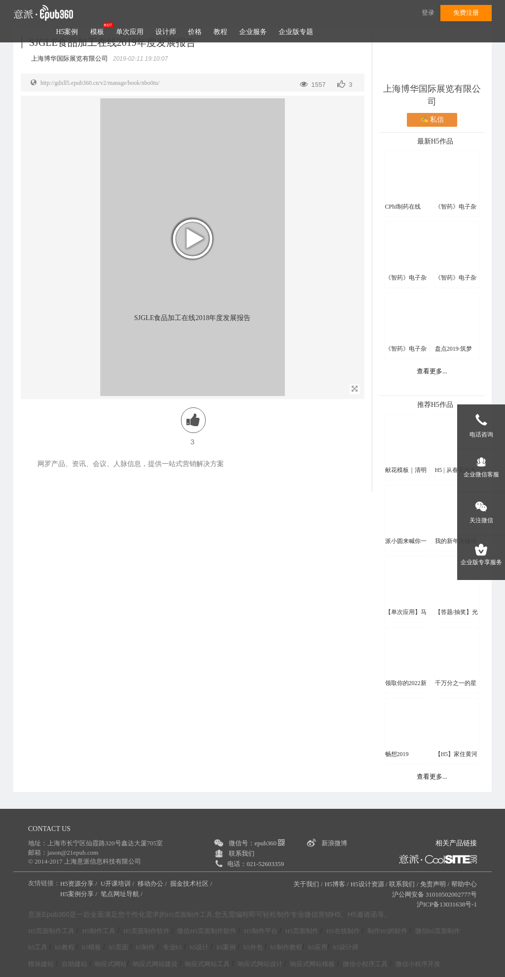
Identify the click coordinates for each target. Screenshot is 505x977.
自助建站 (74, 964)
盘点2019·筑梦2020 (453, 349)
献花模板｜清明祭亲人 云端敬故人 (406, 470)
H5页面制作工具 (189, 914)
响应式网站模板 (312, 964)
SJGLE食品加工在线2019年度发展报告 (112, 42)
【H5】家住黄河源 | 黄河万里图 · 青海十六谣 (456, 754)
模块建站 (41, 964)
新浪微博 (334, 843)
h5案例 (226, 947)
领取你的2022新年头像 (406, 683)
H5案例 (67, 32)
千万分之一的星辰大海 (455, 683)
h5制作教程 (286, 947)
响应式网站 (111, 964)
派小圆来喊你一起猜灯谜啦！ (406, 541)
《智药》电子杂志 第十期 (406, 349)
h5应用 (317, 947)
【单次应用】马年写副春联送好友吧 (406, 612)
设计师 (165, 32)
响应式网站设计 (260, 964)
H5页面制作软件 (146, 931)
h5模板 (91, 947)
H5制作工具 (98, 931)
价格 (195, 32)
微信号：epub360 (257, 843)
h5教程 (64, 947)
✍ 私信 (432, 119)
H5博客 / (337, 884)
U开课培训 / (118, 883)
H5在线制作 (343, 931)
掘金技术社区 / (192, 883)
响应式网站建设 (155, 964)
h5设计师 (346, 947)
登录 (428, 12)
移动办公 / (153, 883)
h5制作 (145, 947)
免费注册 (466, 12)
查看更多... (432, 371)
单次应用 (130, 32)
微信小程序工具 (365, 964)
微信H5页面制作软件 (206, 931)
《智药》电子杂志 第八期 (406, 278)
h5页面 (118, 947)
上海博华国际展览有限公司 (432, 95)
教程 (220, 32)
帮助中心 (464, 884)
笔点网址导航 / (122, 894)
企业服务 (253, 32)
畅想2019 (397, 754)
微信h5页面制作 (437, 931)
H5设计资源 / (369, 884)
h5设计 (199, 947)
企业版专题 (296, 32)
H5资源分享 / (79, 883)
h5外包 (253, 947)
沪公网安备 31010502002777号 (434, 894)
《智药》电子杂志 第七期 (455, 207)
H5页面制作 (302, 931)
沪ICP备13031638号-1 (447, 904)
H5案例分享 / (79, 894)
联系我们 (241, 853)
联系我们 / (403, 884)
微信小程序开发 (418, 964)
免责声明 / (434, 884)
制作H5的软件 (387, 931)
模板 (97, 32)
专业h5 (172, 947)
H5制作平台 (261, 931)
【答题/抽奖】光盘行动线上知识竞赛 (456, 612)
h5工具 (37, 947)
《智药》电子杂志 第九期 (455, 278)
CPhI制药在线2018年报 (403, 207)
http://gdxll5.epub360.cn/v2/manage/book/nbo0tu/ (99, 82)
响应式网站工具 (207, 964)
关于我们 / (308, 884)
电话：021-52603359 (255, 864)
